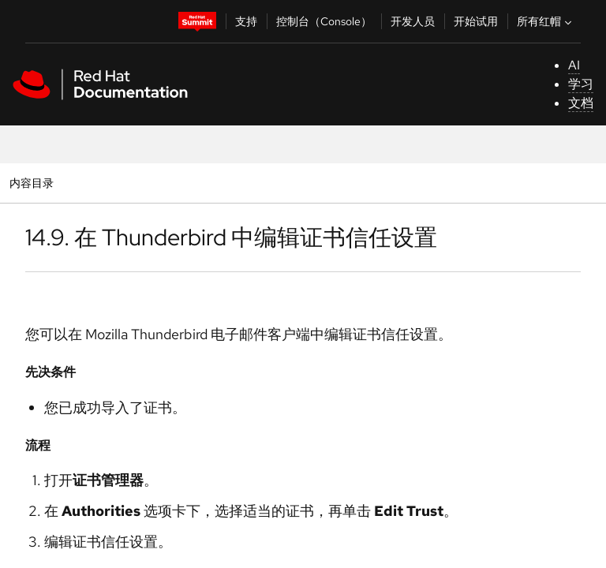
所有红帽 (546, 21)
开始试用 (476, 21)
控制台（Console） (324, 21)
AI (574, 65)
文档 (580, 103)
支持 (246, 21)
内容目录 (31, 182)
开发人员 (413, 21)
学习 (580, 84)
